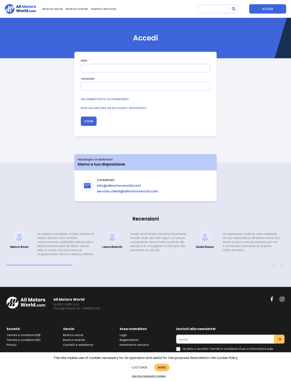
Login (88, 121)
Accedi (267, 9)
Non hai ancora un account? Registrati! (113, 108)
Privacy (11, 345)
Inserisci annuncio (103, 9)
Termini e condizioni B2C (23, 340)
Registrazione (129, 340)
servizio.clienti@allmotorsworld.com (127, 191)
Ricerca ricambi (77, 9)
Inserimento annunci (134, 345)
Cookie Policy (227, 358)
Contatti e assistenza (78, 345)
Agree (162, 367)
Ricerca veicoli (52, 9)
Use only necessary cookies (149, 376)
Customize (140, 367)
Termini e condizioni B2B (23, 335)
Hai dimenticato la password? (105, 99)
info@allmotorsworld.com (119, 185)
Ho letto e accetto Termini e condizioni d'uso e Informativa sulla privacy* (224, 351)
